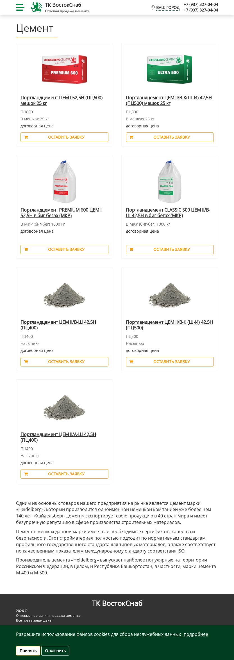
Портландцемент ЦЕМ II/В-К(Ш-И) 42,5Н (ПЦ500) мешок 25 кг (169, 101)
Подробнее (196, 634)
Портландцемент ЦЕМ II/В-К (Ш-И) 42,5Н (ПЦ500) (169, 325)
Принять (28, 650)
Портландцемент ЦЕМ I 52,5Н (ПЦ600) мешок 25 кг (62, 101)
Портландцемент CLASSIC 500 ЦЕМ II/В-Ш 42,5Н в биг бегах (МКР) (168, 213)
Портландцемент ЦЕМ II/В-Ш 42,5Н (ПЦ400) (58, 325)
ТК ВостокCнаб (63, 4)
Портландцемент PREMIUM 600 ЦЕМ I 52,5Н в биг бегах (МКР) (61, 213)
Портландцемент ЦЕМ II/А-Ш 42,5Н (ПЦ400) (58, 437)
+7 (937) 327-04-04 (201, 4)
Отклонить (55, 650)
